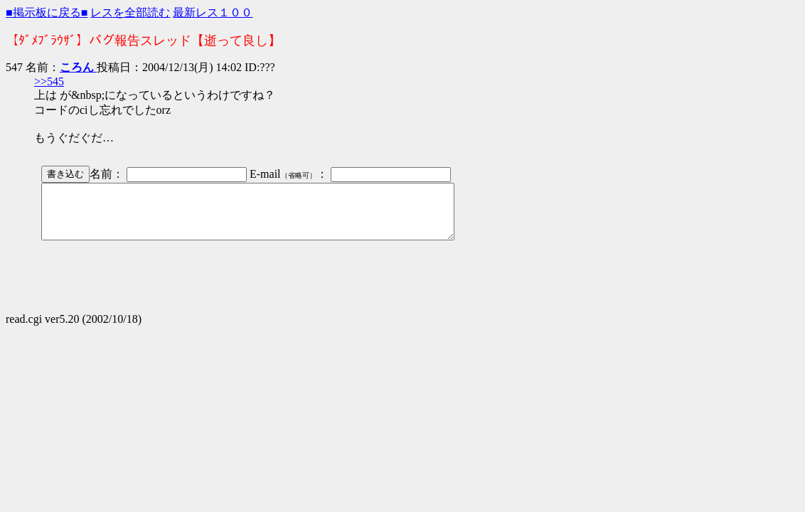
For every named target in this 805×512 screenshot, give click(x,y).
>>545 (49, 81)
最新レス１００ (212, 12)
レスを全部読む (130, 12)
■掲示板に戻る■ (46, 12)
